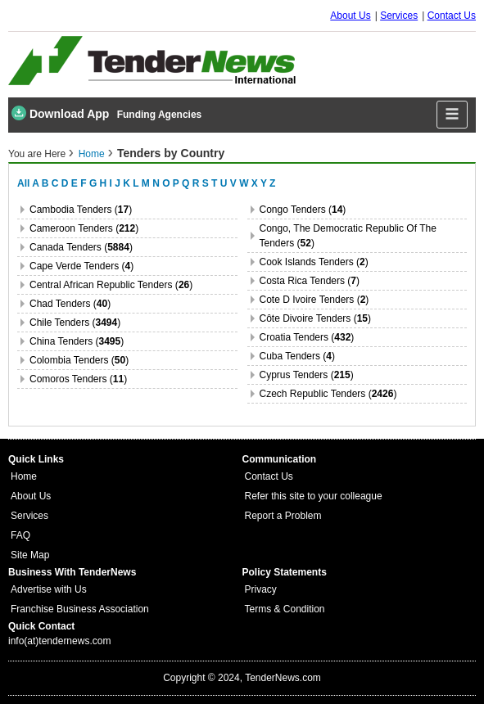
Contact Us (451, 15)
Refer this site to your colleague (313, 496)
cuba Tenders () (298, 356)
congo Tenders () (303, 209)
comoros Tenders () (78, 379)
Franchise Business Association (80, 609)
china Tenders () (76, 341)
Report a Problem (283, 515)
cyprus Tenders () (307, 375)
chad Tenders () (70, 303)
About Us (350, 15)
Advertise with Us (49, 589)
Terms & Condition (285, 609)
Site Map (30, 555)
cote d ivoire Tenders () (314, 299)
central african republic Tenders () (110, 285)
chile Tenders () (74, 322)
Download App (60, 113)
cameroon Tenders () (83, 228)
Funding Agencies (159, 114)
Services (399, 15)
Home (92, 154)
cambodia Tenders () (80, 209)
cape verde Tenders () (81, 266)
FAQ (20, 535)
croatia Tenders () (307, 337)
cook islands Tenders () (314, 262)
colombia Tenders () (79, 360)
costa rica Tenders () (310, 281)
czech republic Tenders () (328, 393)
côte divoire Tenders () (316, 318)
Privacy (261, 589)
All (23, 183)
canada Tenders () (81, 247)
